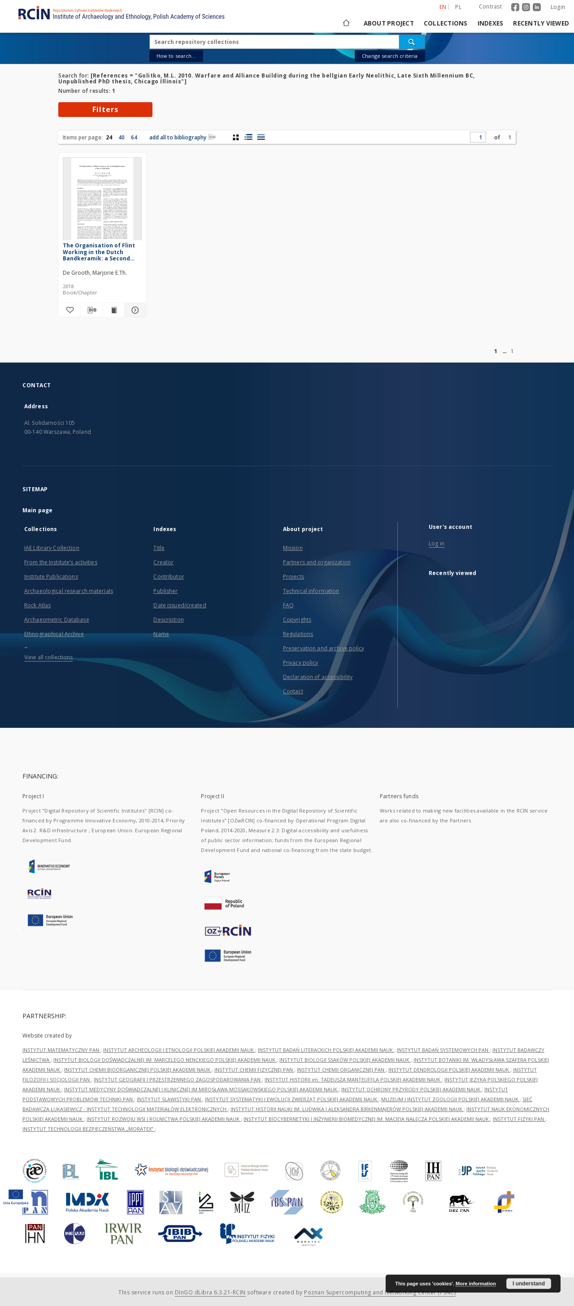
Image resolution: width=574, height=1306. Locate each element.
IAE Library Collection (51, 548)
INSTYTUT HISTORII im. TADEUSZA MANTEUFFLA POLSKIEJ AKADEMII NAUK (353, 1079)
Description (168, 619)
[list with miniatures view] (248, 137)
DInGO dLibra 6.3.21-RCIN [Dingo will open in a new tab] (210, 1292)
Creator (163, 562)
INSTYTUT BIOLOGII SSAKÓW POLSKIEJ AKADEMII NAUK (345, 1059)
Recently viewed (541, 23)
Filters (105, 109)
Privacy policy (300, 662)
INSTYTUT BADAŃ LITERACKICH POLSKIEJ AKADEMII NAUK (326, 1050)
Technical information (311, 591)
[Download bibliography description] (91, 310)
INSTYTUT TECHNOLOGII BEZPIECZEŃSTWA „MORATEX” (88, 1128)
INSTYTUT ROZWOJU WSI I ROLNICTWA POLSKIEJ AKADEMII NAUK (164, 1119)
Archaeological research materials (68, 591)
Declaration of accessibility (317, 677)
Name (161, 634)
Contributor (168, 576)
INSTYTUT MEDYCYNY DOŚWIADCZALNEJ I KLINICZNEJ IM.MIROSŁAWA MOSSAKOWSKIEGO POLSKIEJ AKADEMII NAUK (201, 1089)
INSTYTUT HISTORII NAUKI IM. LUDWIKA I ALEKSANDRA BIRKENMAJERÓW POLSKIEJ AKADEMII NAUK (347, 1109)
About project (389, 23)
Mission (293, 548)
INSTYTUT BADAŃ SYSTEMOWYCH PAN (443, 1050)
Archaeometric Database (56, 619)
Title (159, 548)
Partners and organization (317, 562)
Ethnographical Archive (54, 634)
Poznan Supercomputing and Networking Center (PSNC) (380, 1292)
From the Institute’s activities (60, 562)
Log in (436, 543)
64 (134, 137)
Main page (37, 510)
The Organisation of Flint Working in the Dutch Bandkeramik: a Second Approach (99, 252)
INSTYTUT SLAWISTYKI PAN (169, 1099)
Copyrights (297, 619)
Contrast (490, 6)
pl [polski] (458, 7)
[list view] (261, 137)
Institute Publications (51, 576)
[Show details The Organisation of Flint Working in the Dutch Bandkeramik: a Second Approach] (134, 310)
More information (476, 1283)
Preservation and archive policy (324, 648)
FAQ (288, 605)
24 (109, 137)
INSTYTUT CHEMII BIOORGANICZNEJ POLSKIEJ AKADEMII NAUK (138, 1069)
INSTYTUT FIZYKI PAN (519, 1119)
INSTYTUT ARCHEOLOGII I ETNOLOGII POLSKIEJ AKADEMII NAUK (179, 1050)
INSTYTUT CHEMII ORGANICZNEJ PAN (341, 1069)
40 (121, 137)
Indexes (491, 23)
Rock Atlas (37, 605)
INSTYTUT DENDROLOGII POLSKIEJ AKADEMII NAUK (449, 1069)
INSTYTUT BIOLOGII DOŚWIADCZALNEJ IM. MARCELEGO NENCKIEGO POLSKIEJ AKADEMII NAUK (165, 1059)
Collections (446, 23)
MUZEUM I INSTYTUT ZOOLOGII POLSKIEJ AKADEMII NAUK (450, 1099)
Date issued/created (179, 605)
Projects (293, 576)
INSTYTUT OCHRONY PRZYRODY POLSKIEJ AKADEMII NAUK (411, 1089)
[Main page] (345, 23)
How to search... (176, 55)
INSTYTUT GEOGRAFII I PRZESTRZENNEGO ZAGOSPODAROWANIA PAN (178, 1079)
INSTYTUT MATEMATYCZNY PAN (61, 1050)
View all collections (48, 657)
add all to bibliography (182, 137)
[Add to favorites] (69, 310)
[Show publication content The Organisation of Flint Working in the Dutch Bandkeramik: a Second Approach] (113, 310)
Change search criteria (389, 55)
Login (558, 7)
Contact (293, 691)
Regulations (298, 634)
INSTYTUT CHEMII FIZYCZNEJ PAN (254, 1069)
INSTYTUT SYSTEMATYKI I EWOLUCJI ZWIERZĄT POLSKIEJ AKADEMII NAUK (291, 1099)
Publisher (165, 591)
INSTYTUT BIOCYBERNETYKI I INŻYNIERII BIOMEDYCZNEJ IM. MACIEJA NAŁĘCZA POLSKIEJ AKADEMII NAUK (367, 1119)
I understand (529, 1283)
